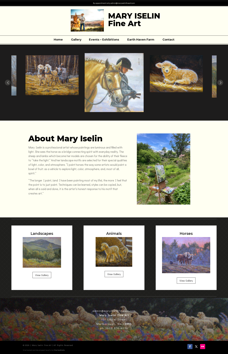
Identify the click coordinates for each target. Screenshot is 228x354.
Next (220, 82)
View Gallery (42, 275)
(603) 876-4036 (116, 328)
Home (58, 40)
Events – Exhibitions (104, 40)
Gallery (76, 40)
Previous (8, 82)
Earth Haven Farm (140, 40)
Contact (168, 40)
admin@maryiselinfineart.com (122, 3)
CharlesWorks (59, 350)
